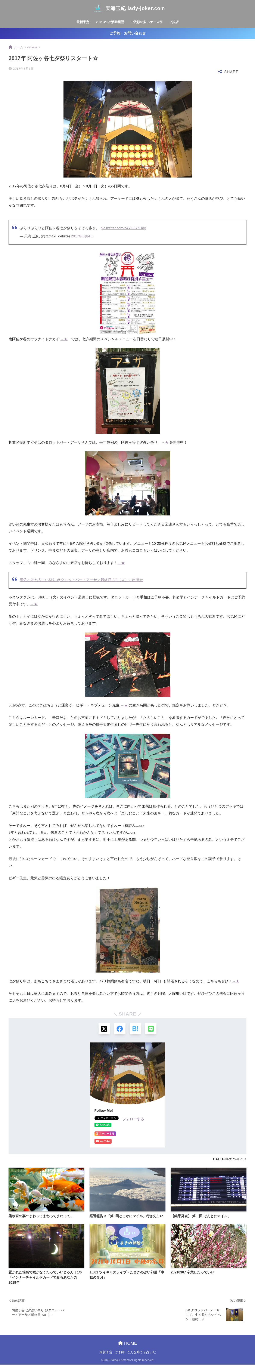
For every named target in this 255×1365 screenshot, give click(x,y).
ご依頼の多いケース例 (146, 22)
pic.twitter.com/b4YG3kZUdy (123, 228)
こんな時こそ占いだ (141, 1352)
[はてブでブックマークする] (136, 1029)
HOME (127, 1343)
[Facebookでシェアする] (119, 1029)
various (240, 1160)
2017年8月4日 (82, 236)
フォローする (133, 1120)
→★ (64, 339)
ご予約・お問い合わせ (127, 33)
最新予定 (83, 22)
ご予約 (119, 1352)
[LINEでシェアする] (152, 1029)
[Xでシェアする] (103, 1029)
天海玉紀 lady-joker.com (127, 8)
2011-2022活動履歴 (110, 22)
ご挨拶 (173, 22)
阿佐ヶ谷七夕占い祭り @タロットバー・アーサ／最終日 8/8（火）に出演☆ (81, 580)
